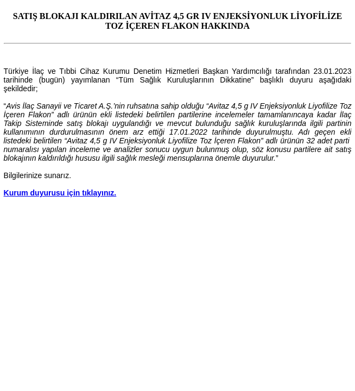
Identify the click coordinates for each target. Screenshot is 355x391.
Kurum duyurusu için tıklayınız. (60, 192)
